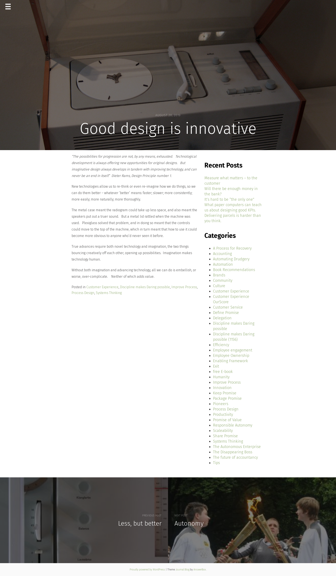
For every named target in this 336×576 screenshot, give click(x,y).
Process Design (83, 293)
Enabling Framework (230, 361)
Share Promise (225, 436)
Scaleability (223, 430)
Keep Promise (224, 393)
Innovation (222, 387)
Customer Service (228, 307)
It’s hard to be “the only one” (229, 199)
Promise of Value (227, 420)
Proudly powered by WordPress (148, 569)
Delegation (222, 318)
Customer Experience (102, 287)
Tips (216, 462)
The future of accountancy (235, 457)
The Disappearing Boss (232, 452)
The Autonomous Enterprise (237, 446)
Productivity (223, 414)
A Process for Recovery (232, 248)
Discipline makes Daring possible (145, 287)
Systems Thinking (109, 293)
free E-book (223, 371)
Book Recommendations (234, 269)
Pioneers (220, 403)
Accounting (222, 253)
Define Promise (226, 312)
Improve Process (184, 287)
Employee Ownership (231, 355)
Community (222, 280)
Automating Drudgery (231, 259)
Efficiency (221, 344)
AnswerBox (200, 569)
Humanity (221, 377)
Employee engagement (232, 350)
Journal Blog (183, 569)
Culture (219, 285)
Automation (223, 264)
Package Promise (227, 398)
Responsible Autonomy (232, 425)
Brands (219, 275)
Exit (216, 366)
